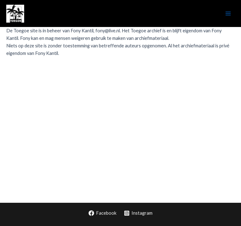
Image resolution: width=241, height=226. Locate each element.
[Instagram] (138, 213)
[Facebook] (102, 213)
